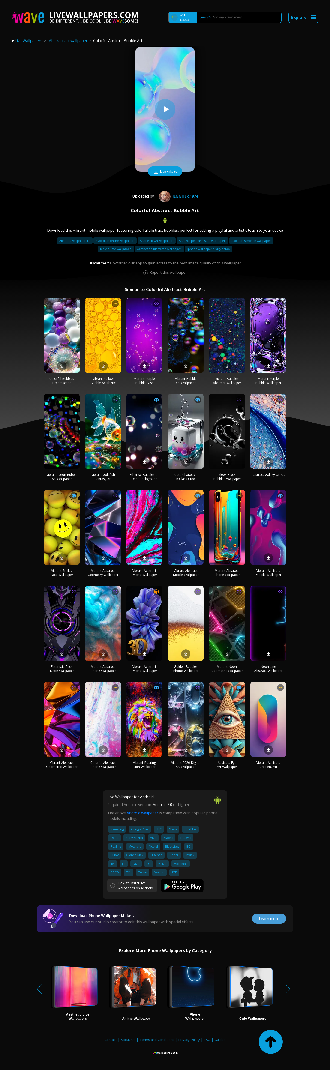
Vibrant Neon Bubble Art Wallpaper (61, 476)
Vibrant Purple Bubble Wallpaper (268, 380)
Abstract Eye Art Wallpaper (227, 764)
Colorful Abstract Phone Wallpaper (103, 764)
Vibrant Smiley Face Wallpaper (61, 572)
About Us (128, 1039)
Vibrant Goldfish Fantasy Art (103, 476)
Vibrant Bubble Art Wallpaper (186, 380)
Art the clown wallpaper (156, 241)
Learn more (269, 918)
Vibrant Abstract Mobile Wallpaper (186, 572)
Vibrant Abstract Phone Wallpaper (144, 572)
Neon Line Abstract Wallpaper (268, 668)
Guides (219, 1039)
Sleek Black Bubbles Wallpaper (227, 476)
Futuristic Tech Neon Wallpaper (62, 668)
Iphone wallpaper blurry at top (208, 249)
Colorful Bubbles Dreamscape (61, 380)
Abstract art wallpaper (68, 40)
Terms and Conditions (156, 1039)
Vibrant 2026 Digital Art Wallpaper (185, 764)
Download (165, 172)
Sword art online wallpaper (115, 241)
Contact (111, 1039)
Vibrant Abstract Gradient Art (268, 764)
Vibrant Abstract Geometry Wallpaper (103, 572)
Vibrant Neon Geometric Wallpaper (227, 668)
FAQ (207, 1039)
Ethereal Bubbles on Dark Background (144, 476)
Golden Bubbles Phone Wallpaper (185, 668)
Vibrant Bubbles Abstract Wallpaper (227, 380)
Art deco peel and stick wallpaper (202, 241)
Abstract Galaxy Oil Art (268, 474)
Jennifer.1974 (178, 196)
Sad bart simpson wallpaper (251, 241)
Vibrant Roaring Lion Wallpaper (144, 764)
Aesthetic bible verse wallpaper (159, 249)
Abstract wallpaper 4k (74, 241)
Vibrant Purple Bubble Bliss (144, 380)
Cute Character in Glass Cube (185, 476)
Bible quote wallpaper (116, 249)
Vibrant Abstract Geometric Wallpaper (62, 764)
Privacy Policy (189, 1039)
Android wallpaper (142, 812)
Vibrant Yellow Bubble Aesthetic (103, 380)
